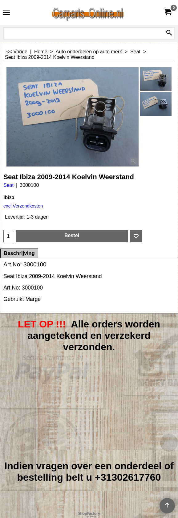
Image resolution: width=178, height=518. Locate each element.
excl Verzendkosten (23, 206)
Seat (8, 185)
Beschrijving (19, 253)
